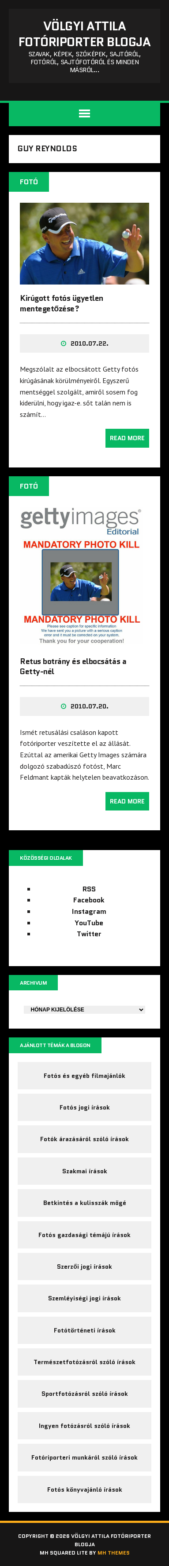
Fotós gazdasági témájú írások (84, 1234)
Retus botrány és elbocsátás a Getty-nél (73, 666)
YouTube (89, 923)
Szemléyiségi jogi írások (84, 1298)
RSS (89, 889)
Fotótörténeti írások (85, 1330)
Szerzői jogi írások (84, 1266)
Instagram (89, 911)
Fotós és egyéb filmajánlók (84, 1075)
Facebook (89, 900)
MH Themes (114, 1552)
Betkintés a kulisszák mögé (84, 1202)
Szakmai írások (84, 1171)
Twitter (89, 934)
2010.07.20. (90, 706)
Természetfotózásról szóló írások (84, 1362)
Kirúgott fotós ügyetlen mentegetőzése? (61, 303)
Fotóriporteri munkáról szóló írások (84, 1457)
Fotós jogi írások (85, 1107)
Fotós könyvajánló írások (84, 1489)
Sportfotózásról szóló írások (84, 1393)
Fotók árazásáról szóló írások (84, 1139)
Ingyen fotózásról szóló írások (84, 1425)
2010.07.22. (90, 343)
